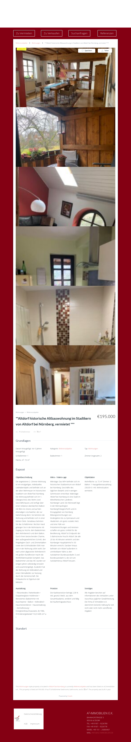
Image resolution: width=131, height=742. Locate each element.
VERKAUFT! (21, 49)
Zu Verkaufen (52, 33)
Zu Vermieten (24, 33)
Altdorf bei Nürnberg (57, 686)
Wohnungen (36, 43)
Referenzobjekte (21, 43)
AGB (25, 724)
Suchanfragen (79, 33)
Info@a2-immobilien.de (102, 732)
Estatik (70, 696)
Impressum (34, 724)
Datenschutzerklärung (33, 714)
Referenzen (107, 33)
